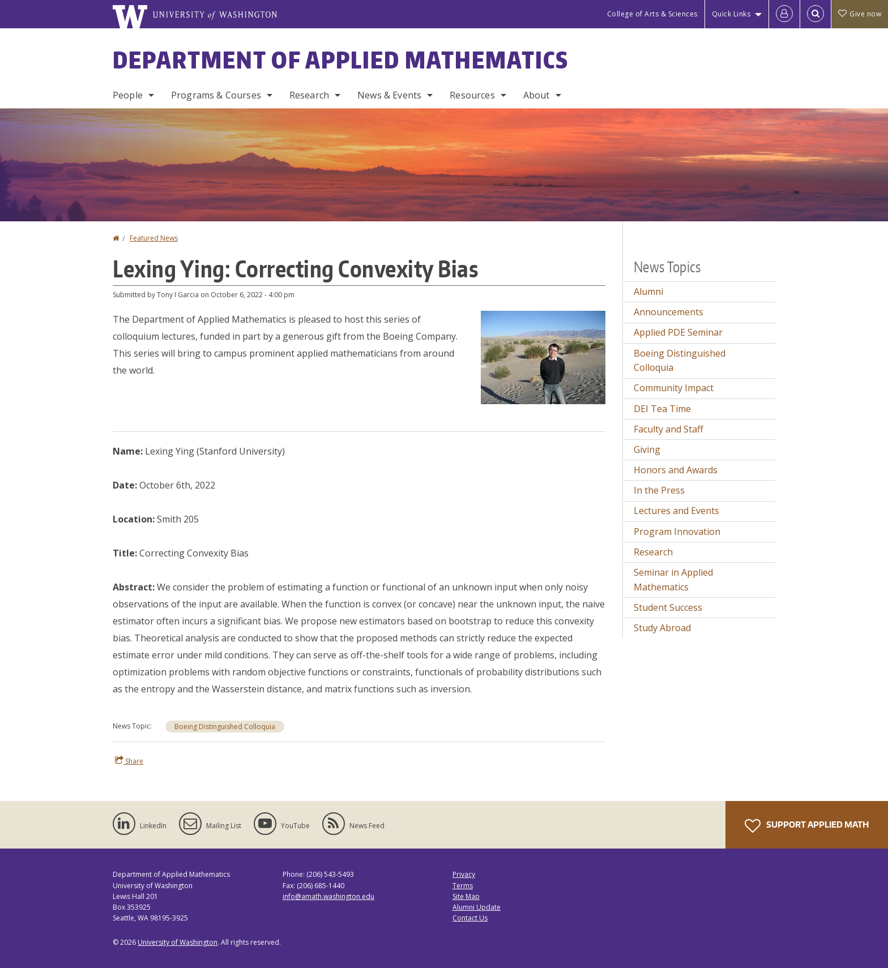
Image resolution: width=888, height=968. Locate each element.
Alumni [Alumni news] (648, 291)
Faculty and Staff (668, 429)
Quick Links (731, 14)
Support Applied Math (807, 826)
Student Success (668, 607)
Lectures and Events (676, 510)
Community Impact (674, 388)
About (536, 95)
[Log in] (784, 14)
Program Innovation (677, 531)
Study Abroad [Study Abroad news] (662, 628)
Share (129, 761)
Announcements (668, 312)
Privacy (463, 874)
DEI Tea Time (662, 408)
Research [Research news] (653, 552)
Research (309, 95)
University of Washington (177, 942)
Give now (859, 14)
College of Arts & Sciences (652, 14)
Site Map (466, 896)
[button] (543, 356)
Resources (472, 95)
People (128, 95)
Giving (647, 449)
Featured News (154, 238)
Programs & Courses (216, 95)
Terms (462, 885)
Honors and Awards (676, 470)
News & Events (389, 95)
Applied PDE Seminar (678, 332)
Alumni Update (476, 907)
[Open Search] (815, 14)
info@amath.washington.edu (328, 896)
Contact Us (470, 918)
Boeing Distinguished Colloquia (224, 726)
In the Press (659, 490)
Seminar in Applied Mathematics (673, 579)
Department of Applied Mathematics (341, 60)
